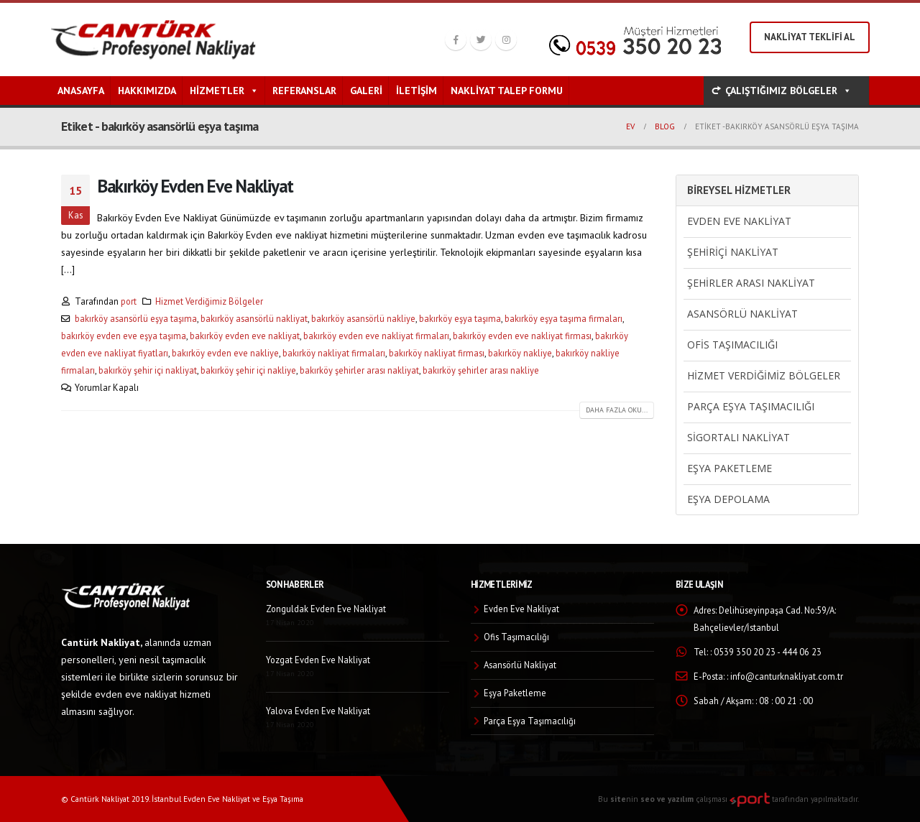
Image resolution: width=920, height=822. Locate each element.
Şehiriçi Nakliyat (732, 252)
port (129, 301)
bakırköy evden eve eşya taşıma (123, 335)
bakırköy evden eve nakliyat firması (522, 335)
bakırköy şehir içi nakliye (248, 370)
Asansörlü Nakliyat (742, 313)
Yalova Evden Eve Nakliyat (318, 710)
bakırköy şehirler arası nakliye (481, 370)
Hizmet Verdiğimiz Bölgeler (209, 301)
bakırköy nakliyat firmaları (333, 353)
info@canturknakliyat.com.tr (786, 676)
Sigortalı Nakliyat (738, 437)
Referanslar (304, 90)
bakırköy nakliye (520, 353)
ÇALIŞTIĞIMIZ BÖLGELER (788, 90)
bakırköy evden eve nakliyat (245, 335)
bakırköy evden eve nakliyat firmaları (376, 335)
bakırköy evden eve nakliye (225, 353)
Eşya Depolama (728, 499)
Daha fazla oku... (617, 410)
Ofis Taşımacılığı (732, 344)
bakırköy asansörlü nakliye (363, 318)
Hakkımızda (147, 90)
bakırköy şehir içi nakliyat (147, 370)
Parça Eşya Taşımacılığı (750, 406)
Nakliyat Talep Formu (507, 90)
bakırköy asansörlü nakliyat (254, 318)
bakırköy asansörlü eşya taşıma (136, 318)
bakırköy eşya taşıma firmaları (563, 318)
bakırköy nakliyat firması (436, 353)
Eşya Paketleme (729, 468)
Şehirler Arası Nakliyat (751, 283)
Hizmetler (224, 90)
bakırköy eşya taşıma (460, 318)
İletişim (416, 90)
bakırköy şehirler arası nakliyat (359, 370)
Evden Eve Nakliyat (739, 221)
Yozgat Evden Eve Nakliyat (318, 659)
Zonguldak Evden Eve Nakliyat (326, 608)
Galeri (366, 90)
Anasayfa (81, 90)
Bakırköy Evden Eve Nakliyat (195, 186)
